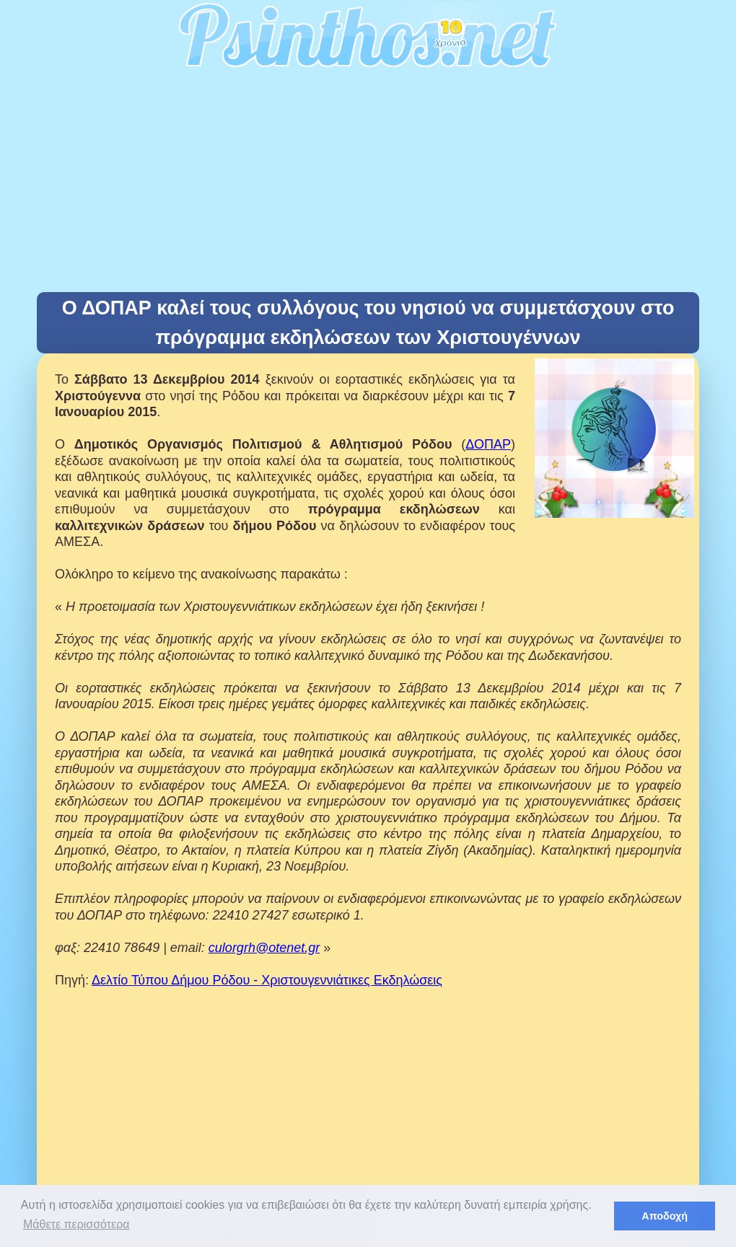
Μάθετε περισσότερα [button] (76, 1224)
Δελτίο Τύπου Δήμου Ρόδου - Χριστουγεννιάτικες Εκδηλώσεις (267, 980)
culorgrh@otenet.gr (264, 947)
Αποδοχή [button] (664, 1216)
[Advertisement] (368, 184)
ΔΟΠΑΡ (488, 444)
